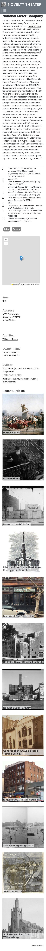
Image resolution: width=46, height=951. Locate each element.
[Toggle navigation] (4, 10)
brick (6, 229)
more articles (38, 945)
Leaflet (15, 284)
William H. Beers (10, 339)
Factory (16, 229)
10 (41, 158)
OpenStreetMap (25, 284)
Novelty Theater (25, 4)
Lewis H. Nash (34, 26)
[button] (21, 258)
